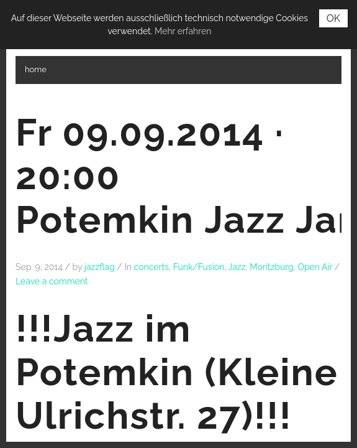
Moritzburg (271, 267)
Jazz (237, 267)
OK (333, 18)
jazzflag (99, 267)
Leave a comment (52, 281)
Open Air (314, 267)
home (36, 69)
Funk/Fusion (199, 267)
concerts (151, 267)
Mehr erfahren (183, 31)
